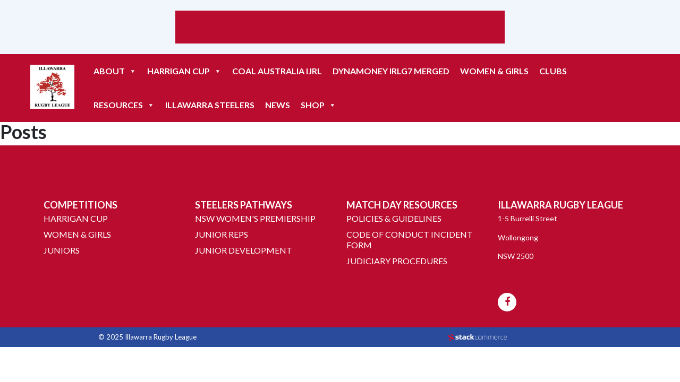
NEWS (277, 105)
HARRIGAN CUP (184, 71)
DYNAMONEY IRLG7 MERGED (391, 71)
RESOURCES (124, 105)
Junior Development (243, 250)
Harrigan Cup (76, 218)
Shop (318, 105)
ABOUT (115, 71)
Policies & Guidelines (393, 218)
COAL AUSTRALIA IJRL (277, 71)
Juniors (62, 250)
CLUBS (553, 71)
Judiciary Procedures (396, 261)
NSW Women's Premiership (255, 218)
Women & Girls (494, 71)
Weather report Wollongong (340, 38)
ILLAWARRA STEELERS (209, 105)
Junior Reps (221, 234)
